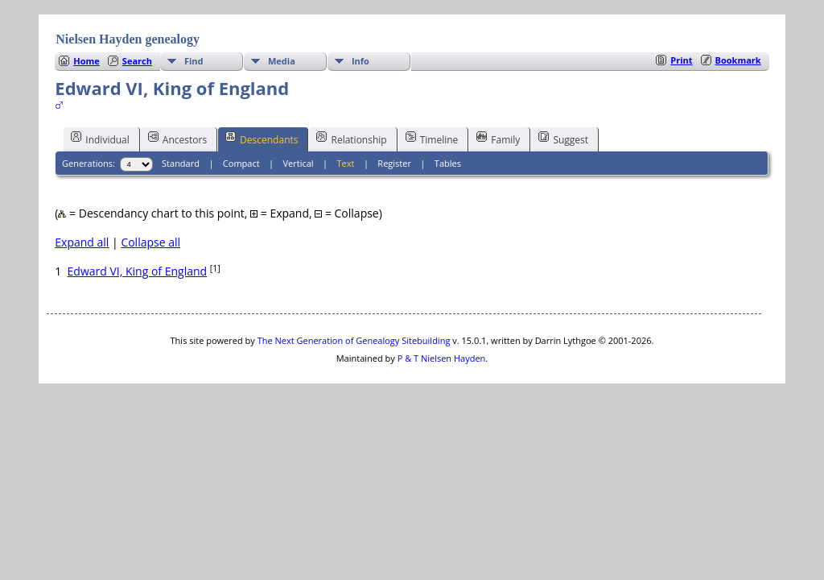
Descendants (261, 138)
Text (346, 163)
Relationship (351, 138)
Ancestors (177, 138)
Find (194, 61)
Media (281, 61)
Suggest (563, 138)
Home (86, 61)
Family (498, 138)
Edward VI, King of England (138, 271)
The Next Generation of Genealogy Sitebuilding (354, 340)
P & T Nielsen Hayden (442, 358)
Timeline (432, 138)
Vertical (298, 163)
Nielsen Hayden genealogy (128, 39)
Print (681, 60)
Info (360, 61)
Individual (100, 138)
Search (137, 61)
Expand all (82, 242)
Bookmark (738, 60)
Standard (181, 163)
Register (394, 163)
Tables (448, 163)
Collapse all (150, 242)
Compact (241, 163)
